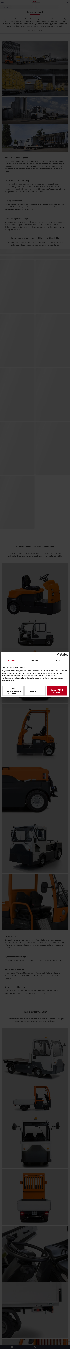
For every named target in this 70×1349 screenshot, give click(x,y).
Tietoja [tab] (57, 660)
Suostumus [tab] (12, 660)
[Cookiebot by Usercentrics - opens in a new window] (59, 654)
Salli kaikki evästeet (57, 691)
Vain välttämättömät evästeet (13, 691)
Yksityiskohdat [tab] (35, 660)
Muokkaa (35, 691)
